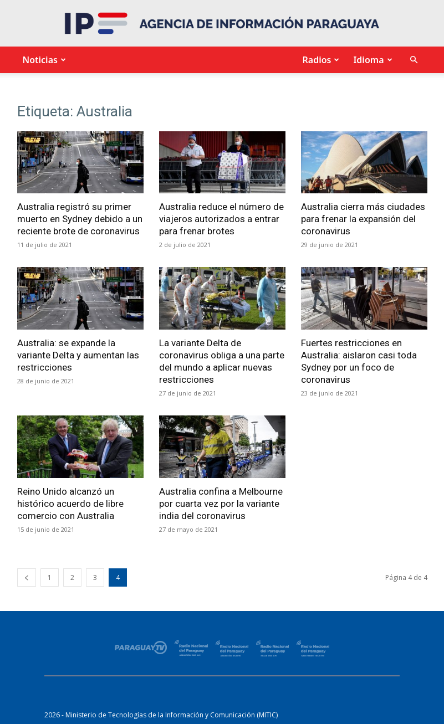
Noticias (43, 60)
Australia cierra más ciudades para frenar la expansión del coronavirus (363, 219)
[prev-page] (26, 577)
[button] (414, 60)
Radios (319, 60)
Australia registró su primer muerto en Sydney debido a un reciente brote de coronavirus (79, 219)
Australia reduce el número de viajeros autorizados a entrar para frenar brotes (221, 219)
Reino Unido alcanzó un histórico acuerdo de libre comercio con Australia (70, 503)
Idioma (371, 60)
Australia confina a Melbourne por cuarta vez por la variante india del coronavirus (221, 503)
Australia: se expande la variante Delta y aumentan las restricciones (78, 355)
